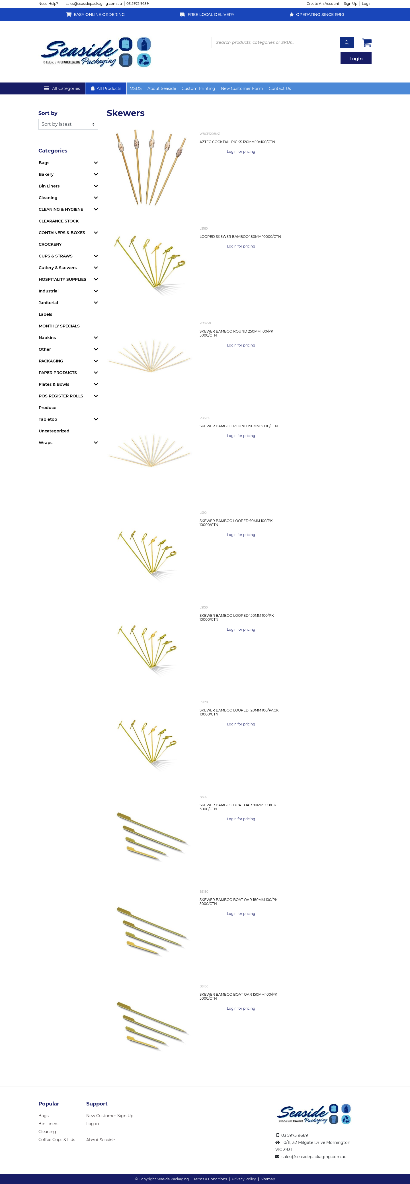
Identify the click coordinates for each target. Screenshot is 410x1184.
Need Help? (48, 3)
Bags (44, 162)
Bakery (46, 174)
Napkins (47, 337)
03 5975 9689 (137, 3)
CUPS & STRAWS (56, 256)
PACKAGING (51, 361)
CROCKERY (50, 244)
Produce (47, 407)
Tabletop (48, 419)
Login (367, 3)
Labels (45, 314)
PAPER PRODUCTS (58, 372)
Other (45, 349)
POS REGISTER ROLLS (61, 396)
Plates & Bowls (54, 384)
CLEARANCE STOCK (59, 221)
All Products (109, 88)
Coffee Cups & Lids (56, 1139)
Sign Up (350, 3)
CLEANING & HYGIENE (61, 209)
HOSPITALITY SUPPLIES (62, 279)
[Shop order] (68, 124)
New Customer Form (242, 88)
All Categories (66, 88)
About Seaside (161, 88)
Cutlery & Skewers (58, 267)
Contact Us (280, 88)
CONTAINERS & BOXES (62, 232)
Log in (92, 1123)
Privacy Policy (244, 1179)
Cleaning (48, 197)
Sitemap (268, 1179)
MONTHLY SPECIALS (59, 326)
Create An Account (323, 3)
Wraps (45, 442)
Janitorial (48, 302)
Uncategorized (54, 431)
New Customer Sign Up (109, 1115)
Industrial (49, 291)
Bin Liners (49, 186)
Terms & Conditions (210, 1179)
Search (347, 42)
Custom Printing (198, 88)
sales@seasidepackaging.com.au (94, 3)
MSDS (136, 88)
